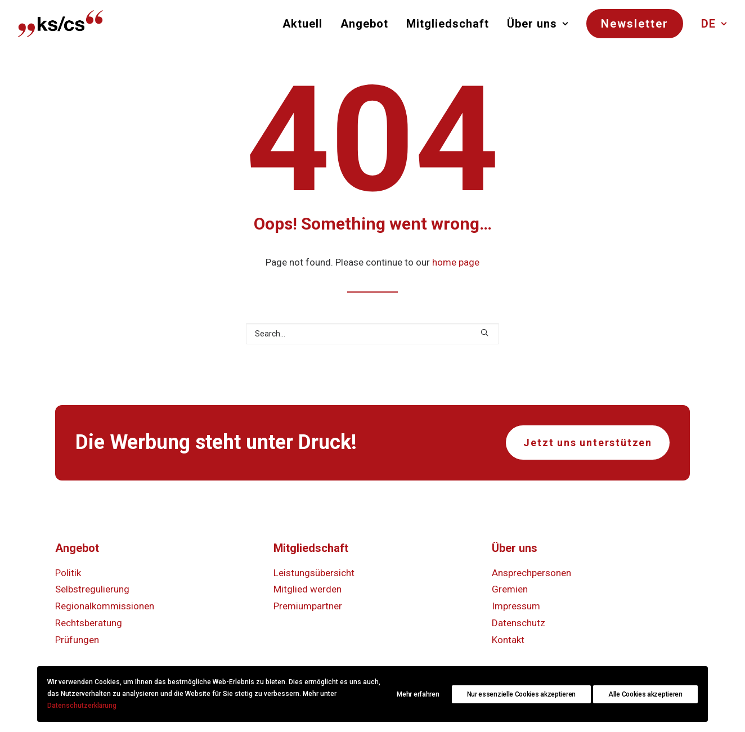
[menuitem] (306, 23)
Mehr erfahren (418, 694)
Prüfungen (77, 639)
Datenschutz (518, 622)
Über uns (537, 23)
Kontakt (508, 639)
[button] (484, 332)
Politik (68, 572)
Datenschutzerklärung (81, 705)
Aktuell (302, 23)
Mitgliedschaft (447, 23)
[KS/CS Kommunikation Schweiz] (60, 23)
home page (455, 262)
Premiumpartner (307, 606)
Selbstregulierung (92, 589)
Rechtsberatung (88, 622)
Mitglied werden (307, 589)
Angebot (364, 23)
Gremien (510, 589)
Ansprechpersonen (531, 572)
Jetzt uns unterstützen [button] (587, 442)
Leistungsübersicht (313, 572)
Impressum (516, 606)
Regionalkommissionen (104, 606)
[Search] (372, 333)
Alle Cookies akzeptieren (645, 694)
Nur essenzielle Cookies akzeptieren (521, 694)
